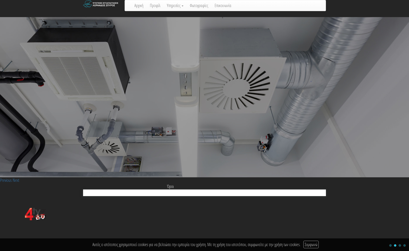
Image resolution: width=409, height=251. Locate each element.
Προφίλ (155, 5)
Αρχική (138, 5)
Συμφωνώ (311, 244)
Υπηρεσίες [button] (175, 5)
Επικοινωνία (223, 5)
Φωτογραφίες (199, 5)
